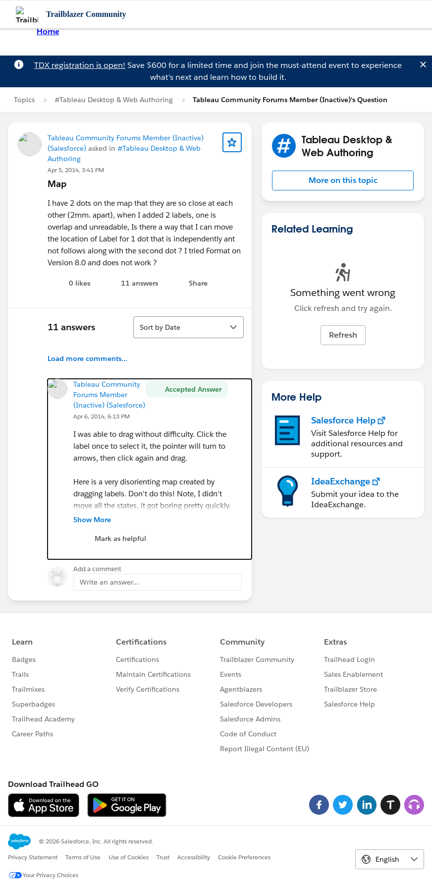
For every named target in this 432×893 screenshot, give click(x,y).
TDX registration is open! (79, 65)
